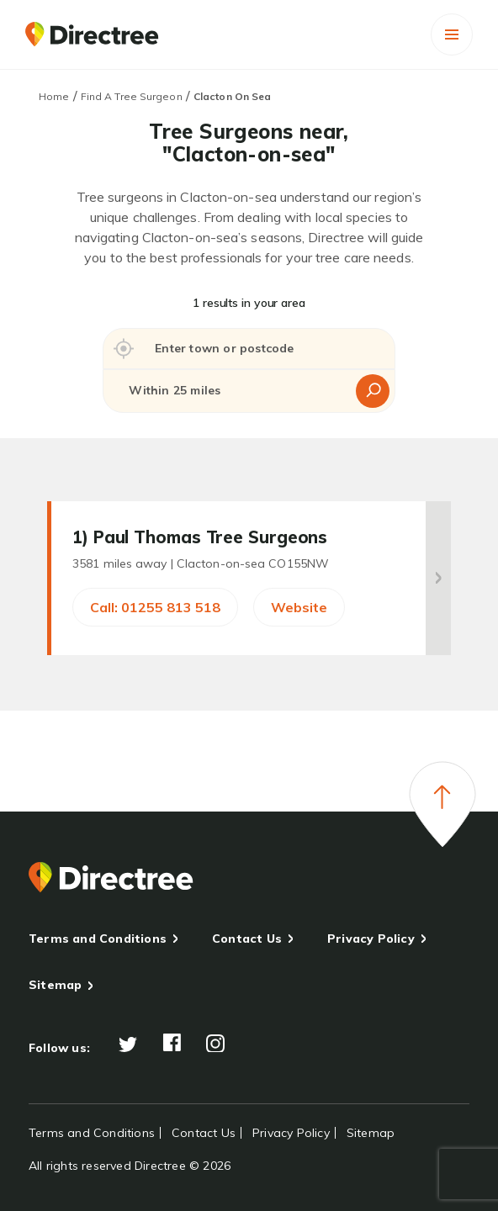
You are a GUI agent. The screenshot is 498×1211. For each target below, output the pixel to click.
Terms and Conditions (98, 938)
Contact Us (247, 938)
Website (299, 607)
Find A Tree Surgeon (132, 96)
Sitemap (55, 984)
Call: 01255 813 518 (155, 607)
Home (54, 96)
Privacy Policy (371, 938)
